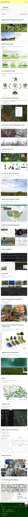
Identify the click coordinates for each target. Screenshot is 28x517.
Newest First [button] (23, 14)
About (3, 508)
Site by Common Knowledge (8, 511)
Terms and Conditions (7, 510)
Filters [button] (3, 14)
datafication (5, 9)
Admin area (4, 513)
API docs (4, 515)
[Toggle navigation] (25, 2)
